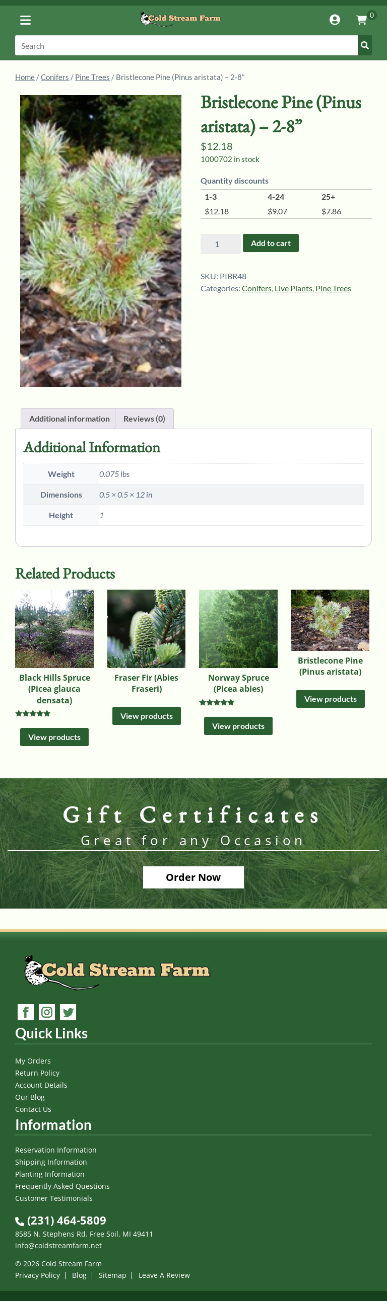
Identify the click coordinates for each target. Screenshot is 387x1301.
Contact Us (33, 1109)
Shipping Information (51, 1162)
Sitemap (112, 1275)
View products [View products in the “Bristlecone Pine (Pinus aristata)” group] (330, 698)
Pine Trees (92, 77)
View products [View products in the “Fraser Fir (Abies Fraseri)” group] (146, 715)
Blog (79, 1275)
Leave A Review (164, 1275)
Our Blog (30, 1097)
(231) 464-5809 (60, 1220)
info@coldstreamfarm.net (58, 1245)
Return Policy (37, 1073)
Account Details (41, 1085)
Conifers (55, 77)
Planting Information (50, 1174)
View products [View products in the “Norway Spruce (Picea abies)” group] (238, 725)
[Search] (193, 45)
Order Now (193, 877)
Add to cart (271, 243)
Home (25, 77)
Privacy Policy (37, 1275)
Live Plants (293, 288)
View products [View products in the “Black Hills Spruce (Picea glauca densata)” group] (54, 737)
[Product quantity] (221, 244)
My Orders (33, 1061)
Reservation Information (56, 1150)
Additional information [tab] (69, 418)
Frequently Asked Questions (62, 1186)
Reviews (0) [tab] (144, 418)
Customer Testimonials (54, 1198)
